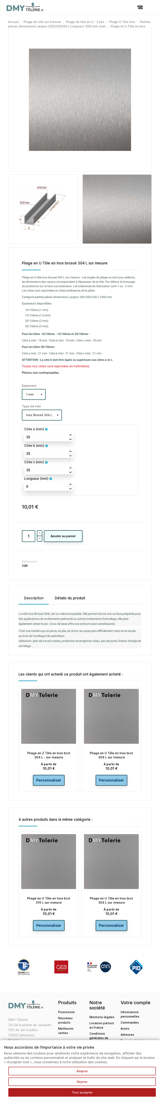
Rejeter (82, 1082)
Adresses (127, 1034)
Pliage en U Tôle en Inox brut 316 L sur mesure (48, 900)
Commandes (130, 1022)
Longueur (36, 478)
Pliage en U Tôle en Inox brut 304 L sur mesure (111, 755)
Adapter (82, 1071)
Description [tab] (34, 598)
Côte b (34, 445)
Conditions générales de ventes (98, 1038)
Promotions (66, 1012)
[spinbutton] (48, 437)
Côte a (34, 429)
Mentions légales (101, 1017)
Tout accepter (82, 1092)
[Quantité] (28, 536)
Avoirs (125, 1028)
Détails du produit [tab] (70, 598)
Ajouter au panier (63, 536)
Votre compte (135, 1002)
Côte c (34, 462)
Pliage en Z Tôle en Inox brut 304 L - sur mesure (48, 755)
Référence (29, 561)
